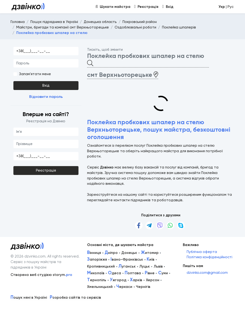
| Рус (226, 7)
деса (114, 273)
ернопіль (96, 280)
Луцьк (144, 266)
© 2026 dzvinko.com (28, 256)
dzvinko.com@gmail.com (207, 272)
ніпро (111, 253)
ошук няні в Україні (29, 297)
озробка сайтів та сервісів (75, 297)
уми (163, 273)
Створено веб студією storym (41, 275)
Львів (158, 266)
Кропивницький (101, 266)
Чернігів (143, 287)
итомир (150, 253)
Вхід (46, 85)
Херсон (152, 280)
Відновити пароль (46, 96)
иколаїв (95, 273)
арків (136, 280)
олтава (133, 273)
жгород (118, 280)
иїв (150, 259)
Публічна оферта (202, 252)
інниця (94, 253)
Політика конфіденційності (209, 257)
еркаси (124, 287)
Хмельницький (100, 287)
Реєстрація (46, 170)
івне (150, 273)
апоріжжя (97, 259)
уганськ (127, 266)
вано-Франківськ (127, 259)
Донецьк (129, 253)
